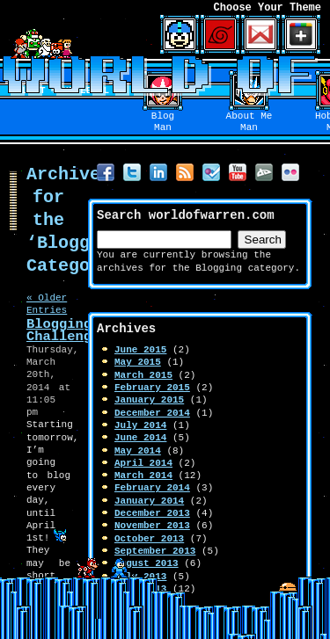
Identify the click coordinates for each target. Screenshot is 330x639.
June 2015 (140, 349)
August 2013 (146, 563)
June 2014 (140, 437)
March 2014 (143, 475)
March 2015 (143, 374)
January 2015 (149, 399)
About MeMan (249, 122)
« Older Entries (46, 303)
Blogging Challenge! (66, 330)
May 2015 (137, 361)
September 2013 (154, 550)
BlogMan (162, 122)
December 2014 (152, 412)
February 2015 (152, 387)
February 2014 (152, 487)
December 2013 (152, 512)
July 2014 (140, 425)
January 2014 (149, 500)
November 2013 (152, 525)
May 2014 (137, 450)
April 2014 (143, 462)
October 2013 (149, 538)
